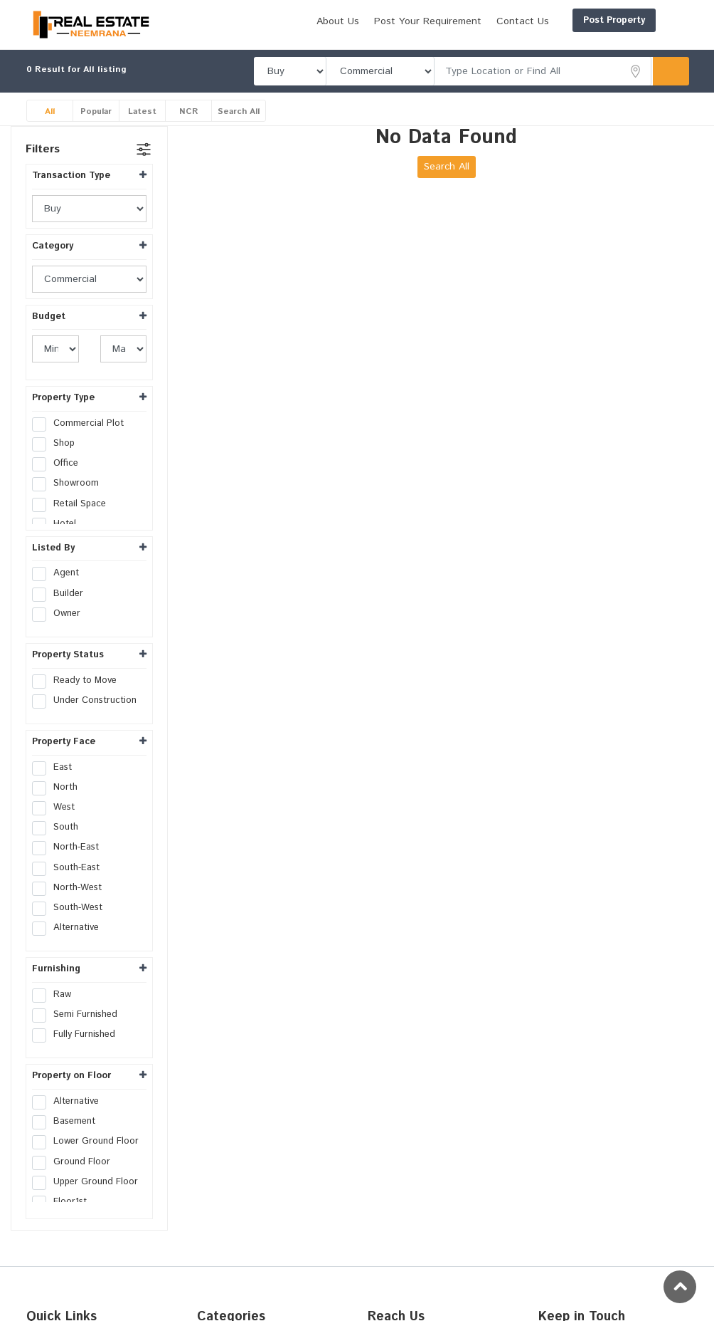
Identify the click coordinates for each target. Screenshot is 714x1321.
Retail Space (73, 519)
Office (59, 480)
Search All (240, 127)
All (49, 127)
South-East (70, 883)
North (59, 803)
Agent (60, 589)
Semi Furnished (79, 1031)
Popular (96, 127)
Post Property (546, 20)
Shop (58, 460)
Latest (142, 127)
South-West (72, 923)
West (58, 823)
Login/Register (643, 20)
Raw (56, 1010)
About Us (460, 45)
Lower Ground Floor (89, 1158)
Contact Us (645, 45)
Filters (43, 165)
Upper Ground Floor (89, 1197)
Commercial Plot (82, 439)
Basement (68, 1138)
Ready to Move (79, 696)
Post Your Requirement (550, 45)
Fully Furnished (78, 1051)
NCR (188, 127)
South (59, 843)
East (56, 783)
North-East (70, 863)
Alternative (70, 944)
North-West (71, 903)
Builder (62, 609)
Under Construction (89, 716)
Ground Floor (75, 1177)
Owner (61, 629)
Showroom (70, 500)
